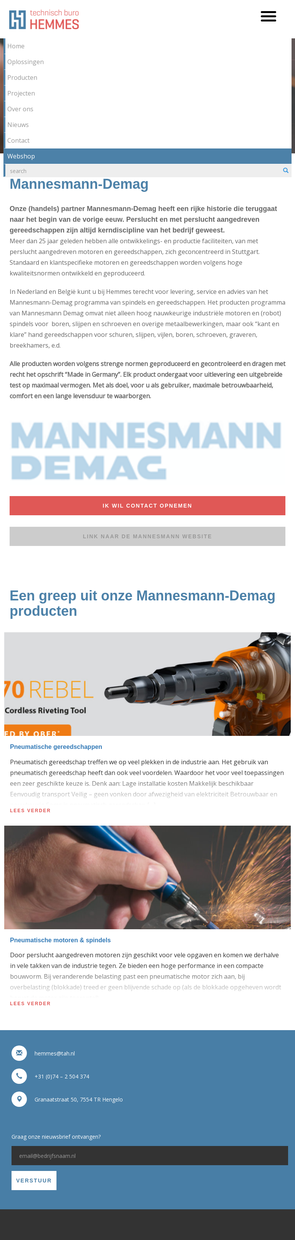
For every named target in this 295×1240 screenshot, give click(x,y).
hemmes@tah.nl (55, 1053)
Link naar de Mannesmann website (147, 536)
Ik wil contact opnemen (147, 506)
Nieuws (18, 124)
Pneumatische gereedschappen (56, 747)
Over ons (20, 109)
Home (16, 46)
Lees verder (30, 810)
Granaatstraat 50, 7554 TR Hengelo (79, 1099)
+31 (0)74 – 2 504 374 (62, 1076)
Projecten (21, 93)
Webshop (21, 156)
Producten (22, 77)
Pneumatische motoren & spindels (60, 940)
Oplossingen (25, 62)
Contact (18, 140)
